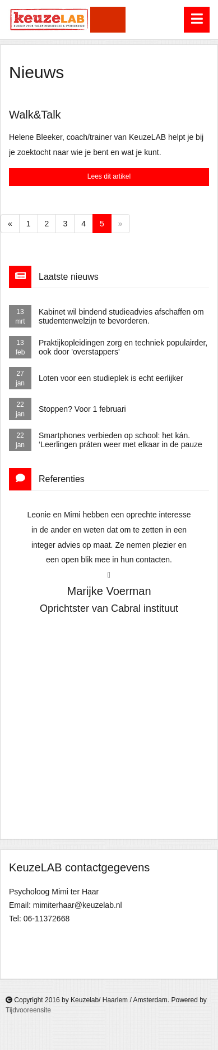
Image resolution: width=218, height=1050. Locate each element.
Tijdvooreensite (28, 1010)
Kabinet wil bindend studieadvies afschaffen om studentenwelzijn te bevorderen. (121, 316)
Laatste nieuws (69, 276)
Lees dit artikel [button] (109, 176)
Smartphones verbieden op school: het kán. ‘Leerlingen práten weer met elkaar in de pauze (120, 440)
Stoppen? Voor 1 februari (82, 408)
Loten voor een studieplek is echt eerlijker (111, 378)
